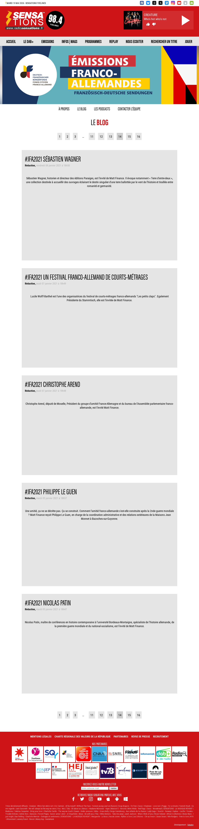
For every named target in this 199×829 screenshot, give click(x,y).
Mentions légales (40, 736)
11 (91, 136)
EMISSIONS (47, 41)
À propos (64, 108)
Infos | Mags (69, 41)
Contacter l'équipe (129, 108)
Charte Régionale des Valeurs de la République (83, 736)
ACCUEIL (11, 41)
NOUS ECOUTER (134, 41)
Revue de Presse (140, 736)
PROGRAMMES (93, 41)
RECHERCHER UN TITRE (164, 41)
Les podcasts (102, 108)
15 (129, 136)
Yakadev (190, 824)
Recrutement (161, 736)
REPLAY (113, 41)
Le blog (81, 108)
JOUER (188, 41)
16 (138, 136)
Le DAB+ (28, 41)
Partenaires (121, 736)
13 (110, 136)
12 (101, 136)
